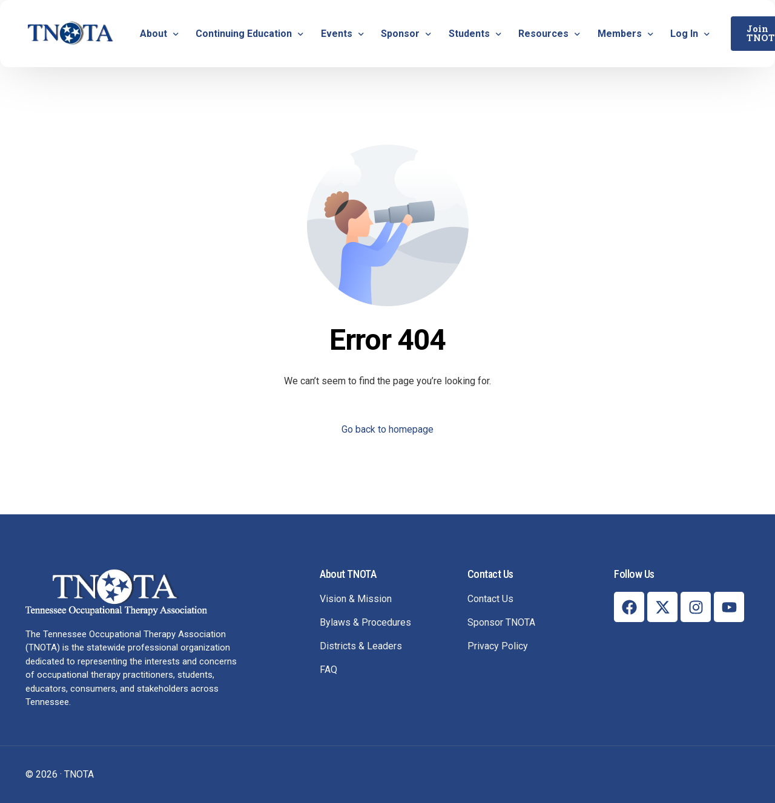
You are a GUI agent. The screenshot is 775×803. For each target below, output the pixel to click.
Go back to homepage (387, 429)
